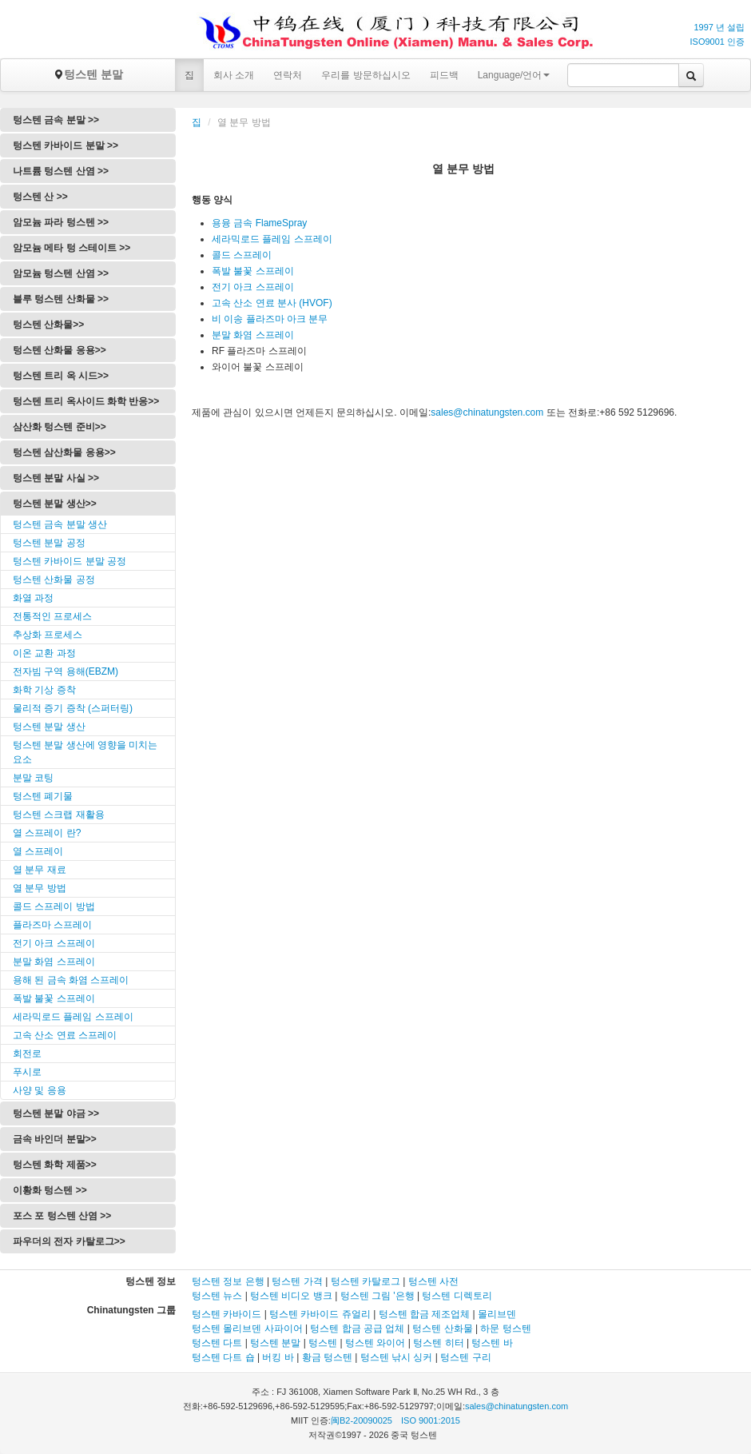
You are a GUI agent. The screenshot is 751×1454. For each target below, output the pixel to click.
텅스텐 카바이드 (226, 1314)
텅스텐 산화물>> (48, 324)
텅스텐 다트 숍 (223, 1357)
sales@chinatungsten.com (487, 412)
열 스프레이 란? (47, 833)
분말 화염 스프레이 (54, 961)
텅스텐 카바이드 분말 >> (65, 145)
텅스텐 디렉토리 (456, 1295)
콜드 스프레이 (242, 255)
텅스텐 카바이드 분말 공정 (69, 561)
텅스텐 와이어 (375, 1342)
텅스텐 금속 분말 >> (56, 119)
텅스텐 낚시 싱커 (396, 1357)
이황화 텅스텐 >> (50, 1190)
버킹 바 (277, 1357)
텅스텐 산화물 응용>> (59, 350)
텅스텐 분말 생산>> (55, 503)
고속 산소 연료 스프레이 (65, 1035)
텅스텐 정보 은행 (229, 1281)
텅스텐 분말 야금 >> (56, 1113)
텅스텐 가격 (297, 1281)
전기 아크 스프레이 (54, 943)
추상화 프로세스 (47, 634)
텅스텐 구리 (465, 1357)
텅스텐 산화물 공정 (54, 579)
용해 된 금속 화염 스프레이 (71, 980)
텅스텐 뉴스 (217, 1295)
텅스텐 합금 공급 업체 (357, 1328)
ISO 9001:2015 (430, 1420)
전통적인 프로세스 (52, 616)
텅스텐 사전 (433, 1281)
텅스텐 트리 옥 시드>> (61, 375)
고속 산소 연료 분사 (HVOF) (272, 303)
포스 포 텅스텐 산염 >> (62, 1215)
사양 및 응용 (39, 1090)
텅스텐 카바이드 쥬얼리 (320, 1314)
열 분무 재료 (39, 869)
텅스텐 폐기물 (43, 796)
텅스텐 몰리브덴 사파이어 (247, 1328)
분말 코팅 (33, 777)
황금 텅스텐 (327, 1357)
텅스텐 (322, 1342)
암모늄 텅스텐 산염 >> (61, 273)
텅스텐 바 (491, 1342)
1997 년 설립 (719, 27)
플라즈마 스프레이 (52, 924)
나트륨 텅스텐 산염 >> (61, 171)
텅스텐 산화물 (442, 1328)
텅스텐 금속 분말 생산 (60, 524)
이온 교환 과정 (44, 653)
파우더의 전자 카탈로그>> (69, 1241)
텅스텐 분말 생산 (49, 726)
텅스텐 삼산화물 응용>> (64, 452)
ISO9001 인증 (717, 41)
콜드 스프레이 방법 (54, 906)
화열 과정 (33, 598)
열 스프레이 (38, 851)
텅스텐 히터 (438, 1342)
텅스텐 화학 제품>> (55, 1164)
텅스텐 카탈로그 (365, 1281)
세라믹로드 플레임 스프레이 (73, 1016)
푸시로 (27, 1072)
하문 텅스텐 (505, 1328)
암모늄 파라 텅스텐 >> (61, 222)
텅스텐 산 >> (40, 196)
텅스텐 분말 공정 (49, 542)
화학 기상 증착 (44, 689)
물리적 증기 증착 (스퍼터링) (73, 708)
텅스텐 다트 (217, 1342)
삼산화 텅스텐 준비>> (59, 426)
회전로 (27, 1053)
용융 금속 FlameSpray (259, 223)
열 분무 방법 (39, 888)
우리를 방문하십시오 (365, 75)
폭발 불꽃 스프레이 (54, 998)
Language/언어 (514, 75)
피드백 (444, 75)
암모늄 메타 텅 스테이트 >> (71, 247)
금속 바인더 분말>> (55, 1139)
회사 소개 (233, 75)
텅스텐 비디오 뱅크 (291, 1295)
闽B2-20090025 (361, 1420)
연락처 (287, 75)
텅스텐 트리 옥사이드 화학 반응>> (86, 401)
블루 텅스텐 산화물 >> (61, 299)
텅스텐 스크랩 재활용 (59, 814)
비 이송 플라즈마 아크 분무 (270, 319)
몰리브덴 (497, 1314)
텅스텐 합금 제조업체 (425, 1314)
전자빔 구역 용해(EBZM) (65, 671)
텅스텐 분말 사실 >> (56, 478)
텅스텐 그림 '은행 (377, 1295)
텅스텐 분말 (88, 74)
